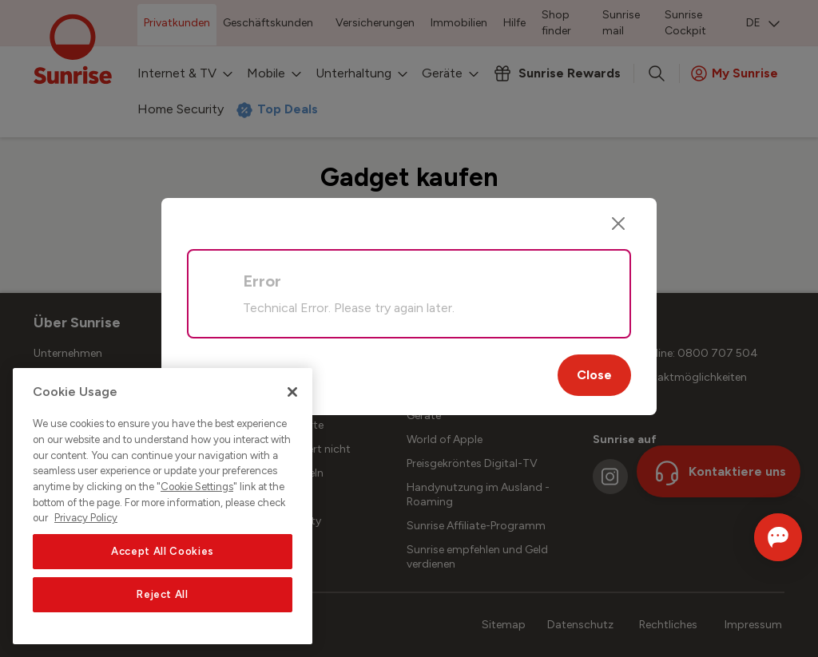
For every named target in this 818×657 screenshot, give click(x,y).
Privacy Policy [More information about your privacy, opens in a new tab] (85, 518)
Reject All (163, 594)
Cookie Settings (197, 487)
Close (594, 374)
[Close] (618, 223)
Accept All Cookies (162, 551)
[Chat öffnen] (755, 537)
